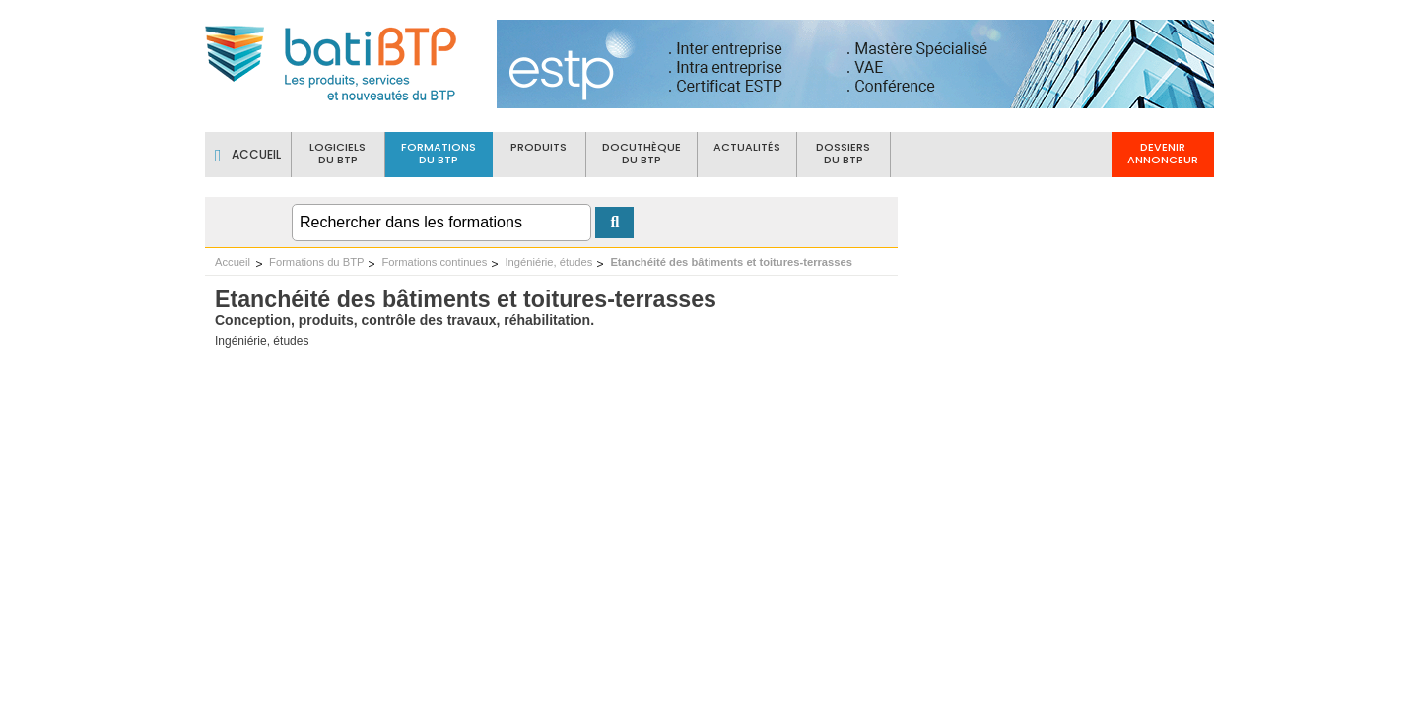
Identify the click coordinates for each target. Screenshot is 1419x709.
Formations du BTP (316, 262)
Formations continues (434, 262)
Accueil (232, 262)
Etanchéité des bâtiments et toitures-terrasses (731, 262)
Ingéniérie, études (548, 262)
